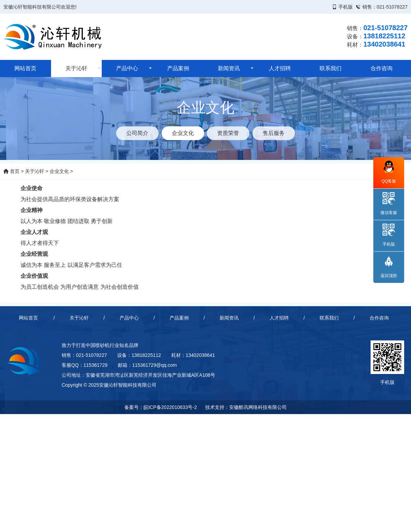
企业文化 (59, 171)
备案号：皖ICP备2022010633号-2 (160, 407)
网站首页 (25, 68)
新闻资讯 (229, 68)
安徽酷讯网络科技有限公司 (258, 407)
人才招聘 (280, 68)
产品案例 (178, 68)
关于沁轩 (76, 68)
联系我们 (330, 68)
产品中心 (127, 68)
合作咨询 (382, 68)
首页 (11, 171)
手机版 (345, 7)
